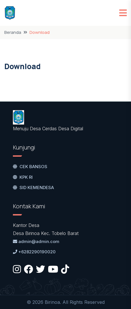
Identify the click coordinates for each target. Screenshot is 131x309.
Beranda (12, 32)
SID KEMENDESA (33, 187)
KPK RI (23, 177)
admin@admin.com (36, 241)
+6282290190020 (34, 251)
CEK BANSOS (30, 166)
